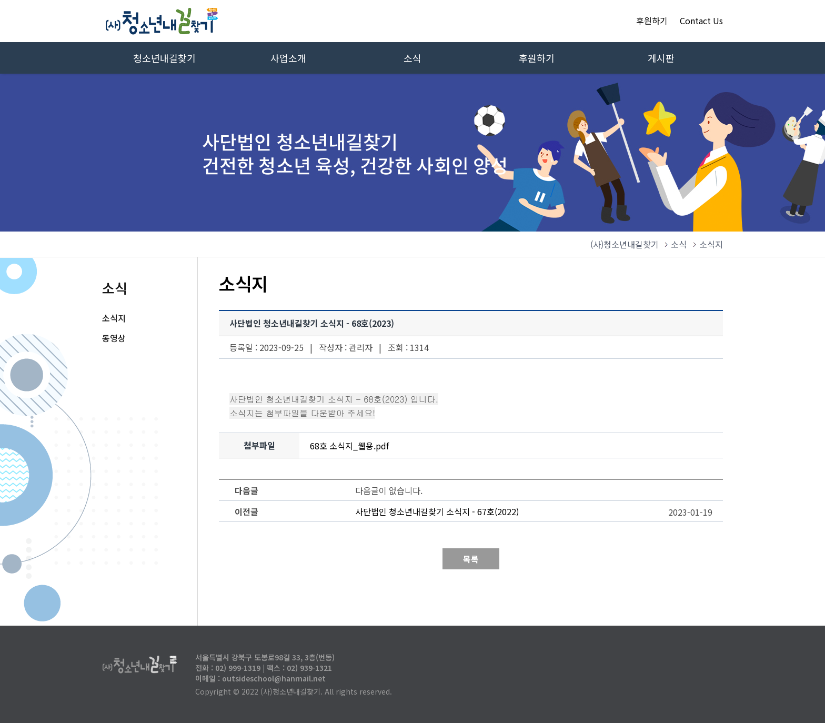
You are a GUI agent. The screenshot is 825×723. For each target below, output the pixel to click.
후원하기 (652, 20)
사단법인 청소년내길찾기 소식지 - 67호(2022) (437, 511)
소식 (412, 58)
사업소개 (288, 58)
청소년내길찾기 (164, 58)
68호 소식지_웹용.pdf (349, 445)
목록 (471, 559)
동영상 (114, 338)
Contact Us (701, 20)
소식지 (114, 318)
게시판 (661, 58)
